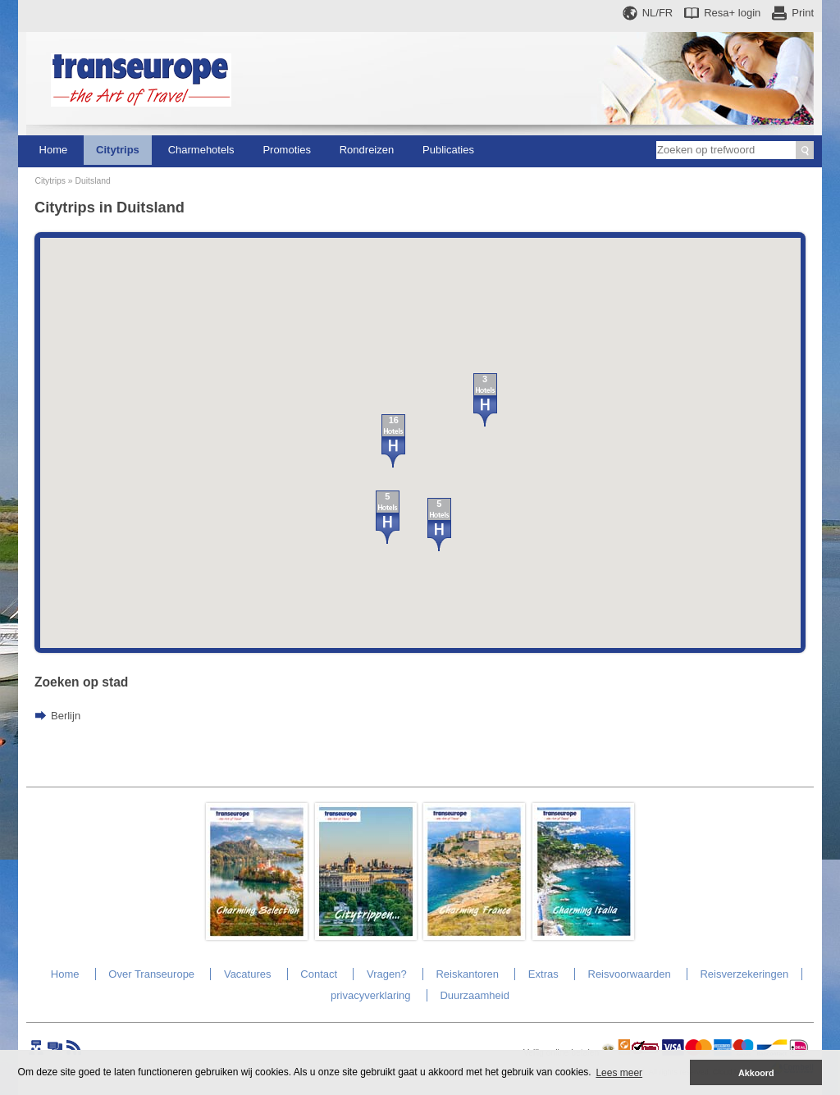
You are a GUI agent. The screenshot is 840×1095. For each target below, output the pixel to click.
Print (803, 13)
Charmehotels (201, 150)
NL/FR (657, 13)
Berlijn (65, 715)
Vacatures (248, 974)
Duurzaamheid (474, 995)
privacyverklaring (371, 995)
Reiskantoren (467, 974)
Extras (543, 974)
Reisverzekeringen (744, 974)
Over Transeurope (151, 974)
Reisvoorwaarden (629, 974)
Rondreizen (367, 150)
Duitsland (92, 180)
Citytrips (117, 150)
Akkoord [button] (756, 1073)
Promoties (286, 150)
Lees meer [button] (619, 1073)
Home (53, 150)
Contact (318, 974)
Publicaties (448, 150)
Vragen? (387, 974)
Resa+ (732, 13)
